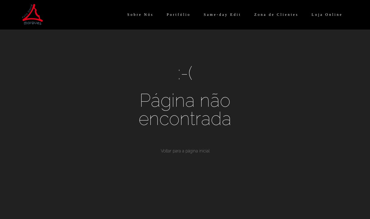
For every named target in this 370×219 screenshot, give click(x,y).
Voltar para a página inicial (185, 151)
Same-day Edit (222, 14)
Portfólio (179, 14)
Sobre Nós (140, 14)
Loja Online (327, 14)
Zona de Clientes (276, 14)
